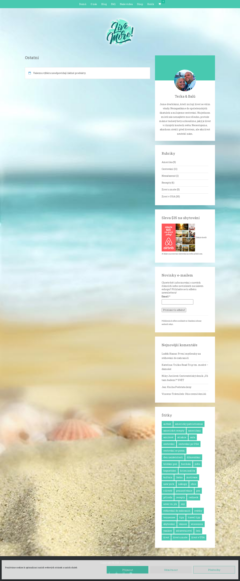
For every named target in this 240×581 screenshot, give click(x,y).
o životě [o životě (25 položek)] (167, 490)
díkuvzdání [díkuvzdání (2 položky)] (193, 457)
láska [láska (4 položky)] (179, 477)
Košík (150, 4)
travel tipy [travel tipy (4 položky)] (194, 517)
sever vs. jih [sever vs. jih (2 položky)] (170, 504)
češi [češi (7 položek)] (198, 530)
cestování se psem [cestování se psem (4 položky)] (174, 450)
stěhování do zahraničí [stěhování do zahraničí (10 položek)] (176, 510)
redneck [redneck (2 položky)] (193, 497)
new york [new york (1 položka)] (168, 484)
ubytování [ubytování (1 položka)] (169, 524)
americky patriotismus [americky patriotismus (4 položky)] (189, 423)
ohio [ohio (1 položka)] (193, 484)
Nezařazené (169, 175)
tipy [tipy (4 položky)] (181, 517)
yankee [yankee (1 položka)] (167, 530)
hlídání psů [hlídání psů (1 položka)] (170, 464)
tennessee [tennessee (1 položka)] (169, 517)
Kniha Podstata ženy (179, 387)
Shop (140, 4)
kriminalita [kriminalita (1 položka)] (187, 470)
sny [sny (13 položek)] (183, 504)
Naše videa (126, 4)
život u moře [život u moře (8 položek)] (180, 537)
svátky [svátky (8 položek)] (198, 510)
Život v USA (168, 196)
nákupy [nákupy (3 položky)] (182, 484)
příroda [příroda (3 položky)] (167, 497)
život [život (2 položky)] (166, 537)
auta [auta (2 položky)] (192, 437)
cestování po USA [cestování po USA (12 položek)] (188, 444)
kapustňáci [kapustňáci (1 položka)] (169, 470)
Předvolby (214, 569)
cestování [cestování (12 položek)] (169, 444)
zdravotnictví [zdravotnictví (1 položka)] (184, 530)
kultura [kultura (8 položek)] (167, 477)
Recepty (166, 182)
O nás (94, 4)
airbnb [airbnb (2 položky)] (167, 423)
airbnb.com (198, 254)
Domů (82, 4)
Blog (104, 4)
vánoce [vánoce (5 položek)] (183, 524)
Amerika (167, 162)
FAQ (113, 4)
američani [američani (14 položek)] (194, 430)
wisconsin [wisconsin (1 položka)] (197, 524)
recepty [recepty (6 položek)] (180, 497)
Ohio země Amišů (195, 393)
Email (166, 296)
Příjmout (127, 569)
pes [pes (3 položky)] (198, 490)
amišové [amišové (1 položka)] (168, 437)
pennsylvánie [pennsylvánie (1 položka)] (184, 490)
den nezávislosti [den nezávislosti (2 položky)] (173, 457)
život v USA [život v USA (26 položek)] (198, 537)
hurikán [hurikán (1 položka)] (186, 464)
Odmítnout (171, 569)
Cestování (167, 169)
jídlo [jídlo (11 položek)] (197, 464)
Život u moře (169, 189)
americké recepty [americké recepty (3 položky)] (173, 430)
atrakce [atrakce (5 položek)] (181, 437)
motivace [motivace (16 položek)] (192, 477)
